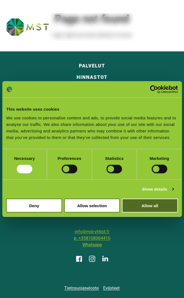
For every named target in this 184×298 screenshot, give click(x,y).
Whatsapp (92, 244)
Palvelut (92, 66)
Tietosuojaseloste (81, 288)
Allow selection (92, 205)
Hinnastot (92, 77)
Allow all (149, 205)
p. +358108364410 (92, 238)
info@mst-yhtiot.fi (92, 231)
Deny (34, 205)
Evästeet (111, 288)
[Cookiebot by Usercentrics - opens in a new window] (154, 89)
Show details (154, 189)
